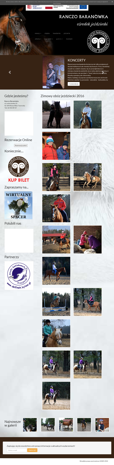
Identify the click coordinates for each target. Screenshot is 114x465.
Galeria (59, 39)
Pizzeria (67, 33)
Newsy (38, 33)
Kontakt (69, 39)
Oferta (38, 39)
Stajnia (47, 33)
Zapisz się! (32, 450)
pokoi (21, 145)
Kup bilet (49, 39)
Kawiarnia (56, 33)
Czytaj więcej (73, 84)
